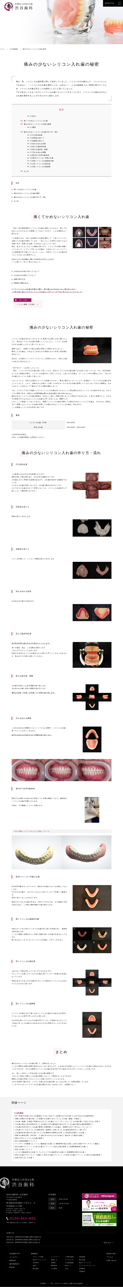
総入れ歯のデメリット (23, 1146)
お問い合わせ (111, 1260)
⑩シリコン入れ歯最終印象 (40, 161)
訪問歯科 (82, 1268)
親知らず (54, 1260)
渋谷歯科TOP (14, 1254)
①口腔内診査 (35, 135)
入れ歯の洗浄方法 (22, 1127)
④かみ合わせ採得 (36, 143)
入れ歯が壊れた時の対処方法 (26, 1124)
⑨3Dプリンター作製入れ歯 (40, 158)
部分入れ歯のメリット (74, 1155)
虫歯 (34, 1265)
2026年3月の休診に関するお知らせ (27, 1242)
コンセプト (13, 1257)
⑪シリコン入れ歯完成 (38, 163)
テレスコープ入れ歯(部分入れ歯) (51, 1152)
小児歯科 (54, 1268)
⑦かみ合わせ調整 (36, 152)
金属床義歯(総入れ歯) (78, 1146)
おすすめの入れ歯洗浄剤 (83, 1116)
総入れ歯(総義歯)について (25, 1141)
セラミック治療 (38, 1257)
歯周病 (53, 1263)
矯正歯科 (36, 1268)
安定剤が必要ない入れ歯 (75, 1133)
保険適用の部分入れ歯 (75, 1152)
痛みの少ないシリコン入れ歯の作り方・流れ (39, 132)
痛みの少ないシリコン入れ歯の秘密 (36, 124)
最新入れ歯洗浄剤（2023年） (26, 1135)
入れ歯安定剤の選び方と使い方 (27, 1133)
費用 (31, 127)
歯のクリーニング (85, 1263)
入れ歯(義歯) (19, 1113)
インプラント (55, 1257)
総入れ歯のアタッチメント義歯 (86, 1144)
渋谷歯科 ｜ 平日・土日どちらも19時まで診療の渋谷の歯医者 (61, 1283)
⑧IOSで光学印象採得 (38, 155)
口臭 (66, 1268)
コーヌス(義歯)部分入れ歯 (25, 1152)
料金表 (12, 1267)
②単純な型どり (35, 138)
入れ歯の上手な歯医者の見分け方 (53, 1124)
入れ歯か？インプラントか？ (59, 1121)
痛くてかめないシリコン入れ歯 (34, 121)
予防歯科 (82, 1271)
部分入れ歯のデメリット (53, 1155)
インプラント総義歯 (23, 1144)
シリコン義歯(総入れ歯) (43, 1144)
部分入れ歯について (23, 1149)
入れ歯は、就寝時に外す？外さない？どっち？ (72, 1127)
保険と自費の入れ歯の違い (25, 1119)
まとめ (25, 171)
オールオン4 (69, 1260)
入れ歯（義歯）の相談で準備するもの (29, 1121)
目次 (31, 116)
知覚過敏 (82, 1257)
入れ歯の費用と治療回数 (41, 1127)
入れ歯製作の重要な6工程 (52, 1133)
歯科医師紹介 (14, 1264)
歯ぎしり (68, 1265)
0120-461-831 (23, 1218)
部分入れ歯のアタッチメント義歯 (28, 1155)
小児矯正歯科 (69, 1257)
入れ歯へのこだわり (23, 1130)
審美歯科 (54, 1265)
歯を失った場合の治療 (73, 1135)
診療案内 (34, 1254)
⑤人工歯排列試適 (36, 146)
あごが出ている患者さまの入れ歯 (58, 1116)
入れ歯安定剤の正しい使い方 (74, 1130)
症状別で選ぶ (111, 1254)
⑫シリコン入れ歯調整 (38, 166)
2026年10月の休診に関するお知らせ (28, 1237)
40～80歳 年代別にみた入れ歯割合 (28, 1116)
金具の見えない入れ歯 (23, 1158)
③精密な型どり (35, 140)
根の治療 (82, 1260)
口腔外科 (36, 1263)
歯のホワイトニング (39, 1260)
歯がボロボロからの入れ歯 (51, 1135)
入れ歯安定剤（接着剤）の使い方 (46, 1130)
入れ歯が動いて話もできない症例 (86, 1121)
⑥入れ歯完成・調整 (37, 149)
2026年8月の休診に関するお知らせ (27, 1240)
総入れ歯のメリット (43, 1146)
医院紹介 (12, 1260)
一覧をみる (106, 1243)
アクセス (109, 1257)
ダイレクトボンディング (87, 1265)
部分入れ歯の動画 (93, 1155)
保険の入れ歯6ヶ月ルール (49, 1119)
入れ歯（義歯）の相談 (70, 1119)
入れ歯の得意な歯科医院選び (81, 1124)
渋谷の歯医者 (12, 1195)
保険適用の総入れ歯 (63, 1144)
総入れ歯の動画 (60, 1146)
